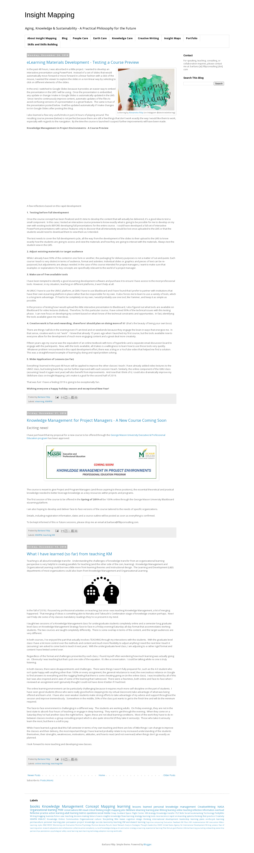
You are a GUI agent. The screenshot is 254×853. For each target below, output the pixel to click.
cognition (130, 819)
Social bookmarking (194, 813)
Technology (209, 813)
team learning (84, 831)
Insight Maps (172, 38)
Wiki (116, 819)
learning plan (152, 810)
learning (123, 806)
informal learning (190, 828)
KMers (221, 822)
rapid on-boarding (177, 816)
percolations (45, 831)
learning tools (149, 816)
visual (85, 810)
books (35, 806)
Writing (33, 816)
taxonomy (108, 822)
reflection (197, 810)
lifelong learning (168, 810)
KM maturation (212, 822)
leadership (184, 819)
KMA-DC (42, 819)
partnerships (35, 831)
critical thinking (96, 810)
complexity (90, 828)
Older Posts (169, 775)
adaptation (54, 828)
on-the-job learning (214, 819)
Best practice (209, 816)
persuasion (71, 822)
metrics (82, 813)
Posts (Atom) (46, 780)
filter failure (167, 828)
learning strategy (134, 816)
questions (92, 813)
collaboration (67, 828)
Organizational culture (91, 819)
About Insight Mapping (42, 38)
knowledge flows (118, 816)
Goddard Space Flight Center (130, 813)
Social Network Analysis (122, 825)
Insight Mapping (49, 15)
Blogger (148, 844)
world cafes (117, 831)
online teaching (42, 763)
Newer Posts (34, 775)
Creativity (219, 816)
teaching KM (49, 535)
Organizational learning (43, 810)
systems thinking (194, 816)
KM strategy (150, 813)
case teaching (66, 816)
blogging (41, 816)
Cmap (113, 813)
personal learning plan (54, 822)
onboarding (210, 828)
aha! (60, 828)
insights (106, 816)
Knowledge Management (62, 806)
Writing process (211, 825)
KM (80, 810)
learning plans (197, 819)
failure (93, 816)
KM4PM (48, 401)
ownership (220, 828)
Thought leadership (149, 825)
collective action (79, 828)
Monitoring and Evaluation (64, 825)
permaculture (36, 822)
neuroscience (162, 816)
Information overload (213, 810)
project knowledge (86, 822)
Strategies (136, 825)
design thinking (143, 819)
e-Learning (141, 828)
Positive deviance (98, 825)
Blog (65, 38)
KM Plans (184, 822)
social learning (72, 831)
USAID (159, 825)
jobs (123, 810)
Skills (181, 813)
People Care (80, 38)
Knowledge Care (122, 38)
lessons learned (142, 806)
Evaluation (168, 822)
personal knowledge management (175, 806)
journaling (201, 828)
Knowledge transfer (165, 813)
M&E (45, 825)
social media (103, 813)
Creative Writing (148, 38)
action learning (56, 813)
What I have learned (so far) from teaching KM (69, 553)
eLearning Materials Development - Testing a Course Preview (83, 62)
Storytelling (108, 819)
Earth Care (100, 38)
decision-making (81, 816)
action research (43, 828)
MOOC (49, 825)
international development (165, 819)
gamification (178, 828)
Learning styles (36, 825)
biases (122, 819)
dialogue (113, 828)
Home (102, 775)
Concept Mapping (100, 806)
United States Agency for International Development (184, 825)
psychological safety (58, 831)
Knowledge (52, 819)
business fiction (53, 816)
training (110, 831)
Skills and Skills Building (43, 44)
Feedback (176, 822)
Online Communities (68, 819)
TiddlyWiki (219, 813)
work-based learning (135, 822)
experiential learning (154, 828)
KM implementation (197, 822)
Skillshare (130, 810)
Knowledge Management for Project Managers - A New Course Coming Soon (97, 420)
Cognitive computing (154, 822)
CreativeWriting (207, 806)
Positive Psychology (83, 825)
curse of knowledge (102, 828)
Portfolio (191, 38)
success (99, 822)
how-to (99, 816)
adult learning (71, 813)
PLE (177, 813)
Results (109, 825)
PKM (60, 810)
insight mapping (112, 810)
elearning (39, 401)
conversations (71, 810)
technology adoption (98, 831)
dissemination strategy (127, 828)
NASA (220, 806)
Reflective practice (39, 813)
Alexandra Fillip (136, 112)
